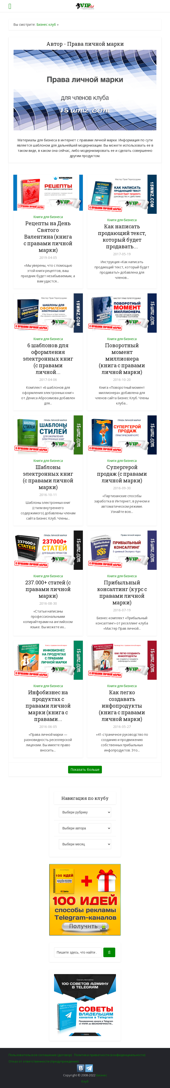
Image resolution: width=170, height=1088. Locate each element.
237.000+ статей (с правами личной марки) (48, 589)
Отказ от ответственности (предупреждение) (44, 1061)
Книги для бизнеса (48, 217)
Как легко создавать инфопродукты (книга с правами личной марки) (122, 705)
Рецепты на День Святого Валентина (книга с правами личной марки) (48, 236)
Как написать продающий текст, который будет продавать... (122, 236)
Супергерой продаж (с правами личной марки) (122, 474)
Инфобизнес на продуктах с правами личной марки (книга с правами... (48, 705)
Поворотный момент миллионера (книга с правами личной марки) (122, 358)
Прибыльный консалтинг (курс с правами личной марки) (122, 592)
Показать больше (85, 769)
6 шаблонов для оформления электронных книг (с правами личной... (48, 358)
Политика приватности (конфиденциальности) (109, 1055)
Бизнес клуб (46, 24)
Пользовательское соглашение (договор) (40, 1055)
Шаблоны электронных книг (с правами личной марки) (48, 477)
